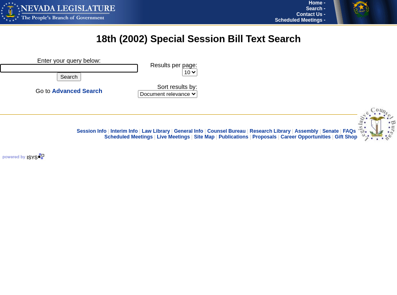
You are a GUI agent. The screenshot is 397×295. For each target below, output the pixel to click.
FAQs (349, 131)
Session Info (91, 131)
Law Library (156, 131)
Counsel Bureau (226, 131)
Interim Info (124, 131)
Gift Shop (346, 137)
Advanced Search (77, 91)
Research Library (270, 131)
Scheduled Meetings (128, 137)
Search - (315, 8)
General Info (188, 131)
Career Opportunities (306, 137)
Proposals (265, 137)
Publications (233, 137)
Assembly (306, 131)
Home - (317, 3)
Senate (331, 131)
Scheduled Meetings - (300, 20)
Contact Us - (310, 14)
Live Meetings (173, 137)
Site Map (204, 137)
